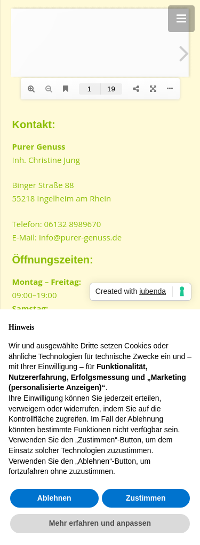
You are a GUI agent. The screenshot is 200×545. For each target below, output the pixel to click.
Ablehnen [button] (54, 498)
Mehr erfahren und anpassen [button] (100, 523)
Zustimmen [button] (146, 498)
